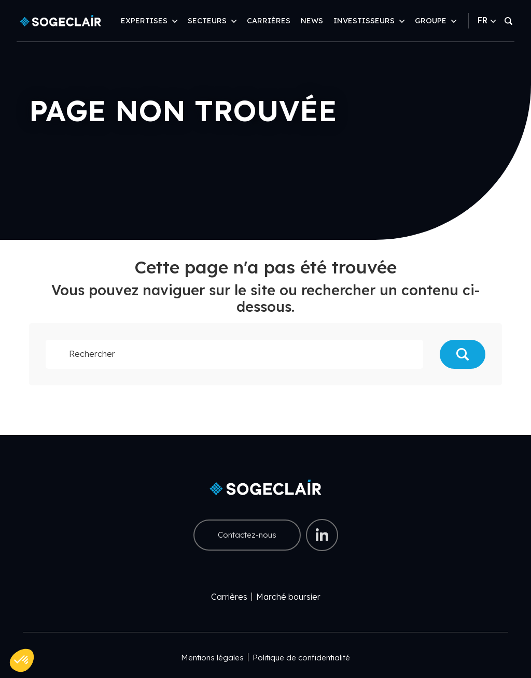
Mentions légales (212, 657)
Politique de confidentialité (301, 657)
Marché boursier (288, 597)
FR (487, 20)
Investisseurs (364, 20)
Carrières (268, 20)
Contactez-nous (247, 535)
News (312, 20)
